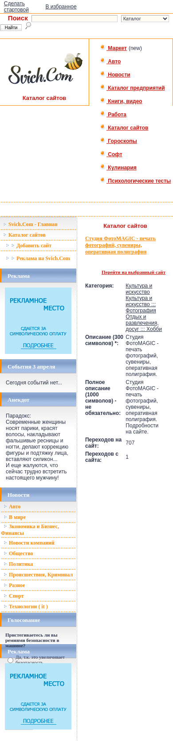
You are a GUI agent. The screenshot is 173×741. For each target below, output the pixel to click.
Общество (18, 553)
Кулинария (118, 168)
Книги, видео (121, 101)
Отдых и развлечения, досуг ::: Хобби (144, 323)
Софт (111, 154)
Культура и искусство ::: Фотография (141, 304)
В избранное (60, 7)
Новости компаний (29, 543)
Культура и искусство (139, 289)
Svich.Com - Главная (30, 224)
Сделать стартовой (16, 6)
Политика (18, 564)
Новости (115, 75)
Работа (113, 114)
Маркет (113, 48)
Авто (110, 61)
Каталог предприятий (132, 88)
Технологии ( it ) (26, 606)
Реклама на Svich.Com (38, 258)
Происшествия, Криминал (38, 575)
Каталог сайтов (124, 128)
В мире (15, 517)
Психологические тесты (135, 181)
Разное (14, 585)
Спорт (14, 596)
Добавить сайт (28, 245)
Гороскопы (118, 141)
